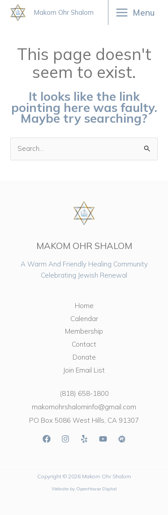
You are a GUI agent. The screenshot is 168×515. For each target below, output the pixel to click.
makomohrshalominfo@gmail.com (84, 407)
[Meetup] (122, 439)
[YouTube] (103, 439)
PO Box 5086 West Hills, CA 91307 (84, 420)
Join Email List (84, 370)
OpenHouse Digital (96, 489)
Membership (84, 331)
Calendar (84, 318)
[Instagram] (65, 439)
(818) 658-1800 (84, 393)
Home (84, 305)
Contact (84, 344)
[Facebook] (47, 439)
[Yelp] (84, 439)
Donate (84, 357)
